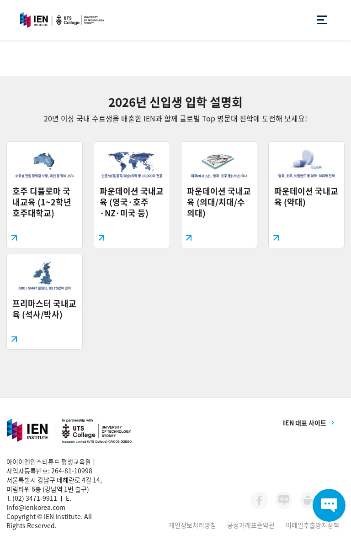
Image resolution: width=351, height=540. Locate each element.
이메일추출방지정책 (312, 525)
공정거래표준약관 (251, 525)
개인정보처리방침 (192, 525)
